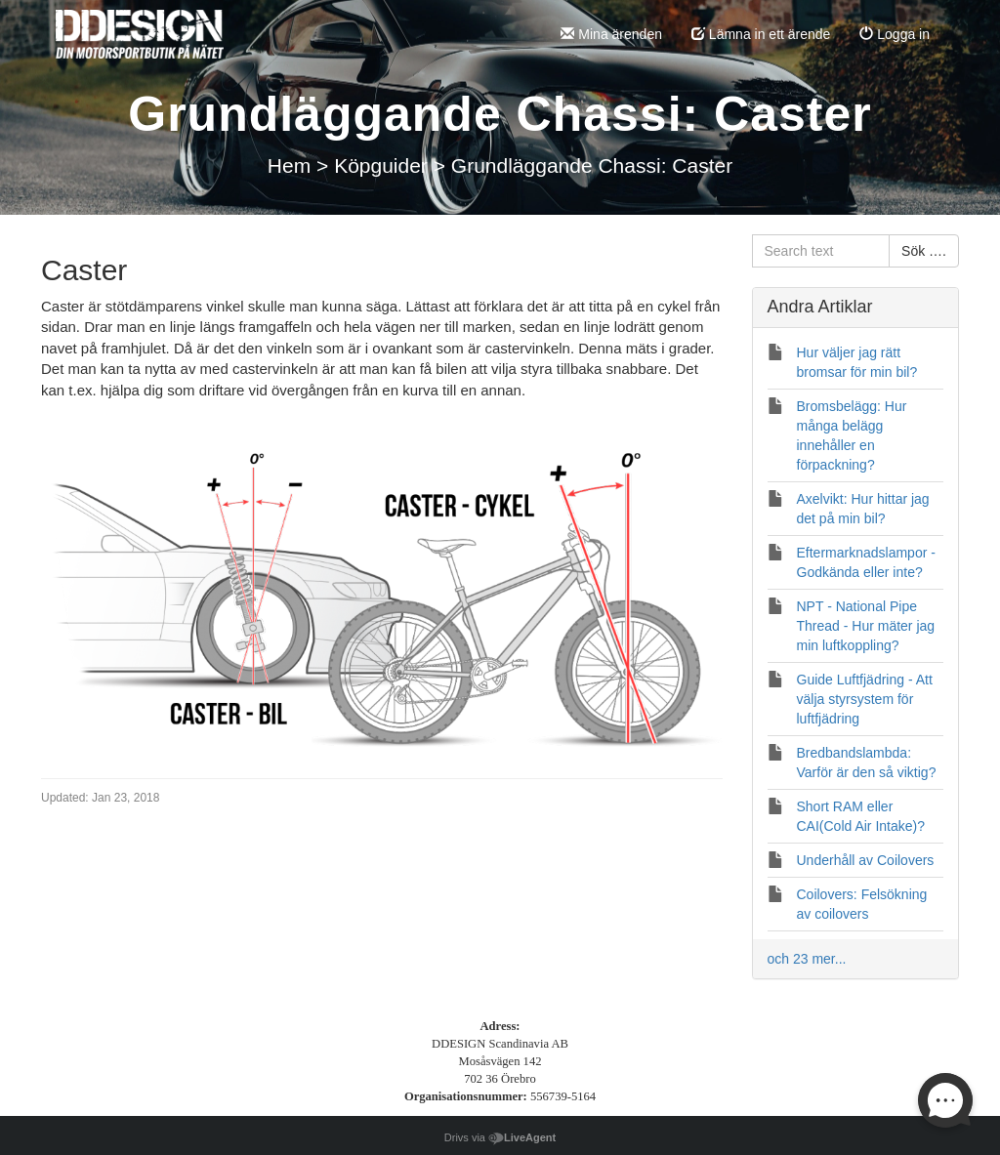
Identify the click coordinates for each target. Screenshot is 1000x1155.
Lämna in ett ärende (760, 34)
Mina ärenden (611, 34)
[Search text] (821, 251)
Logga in (894, 34)
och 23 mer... (807, 959)
